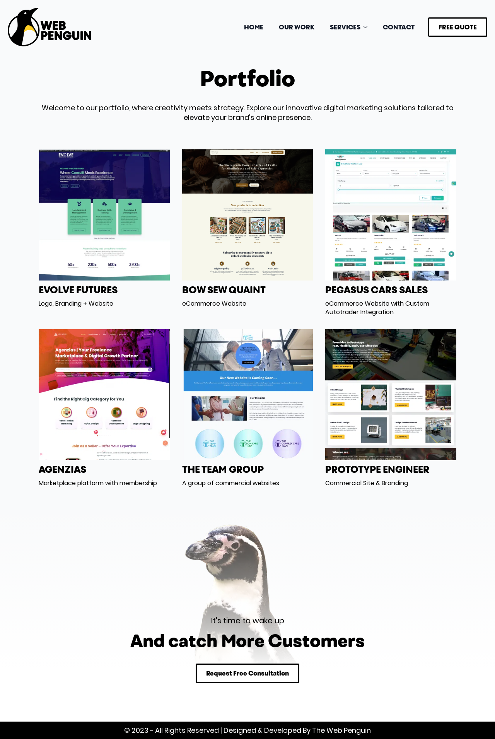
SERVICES (345, 27)
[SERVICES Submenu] (367, 27)
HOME (253, 27)
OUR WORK (296, 27)
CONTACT (399, 27)
